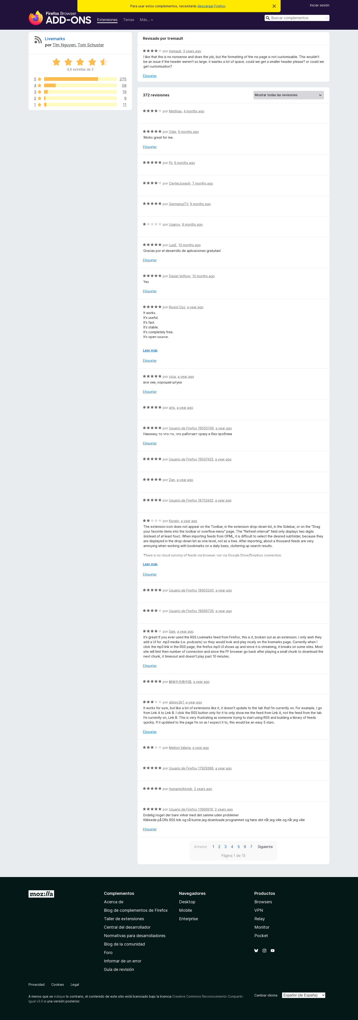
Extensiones (107, 19)
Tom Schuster (91, 44)
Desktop (187, 901)
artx (172, 408)
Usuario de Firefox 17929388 (191, 768)
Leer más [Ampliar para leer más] (150, 350)
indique (59, 996)
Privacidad (37, 984)
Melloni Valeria (180, 748)
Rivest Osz (177, 307)
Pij (170, 163)
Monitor (261, 927)
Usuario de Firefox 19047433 (191, 459)
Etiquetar (150, 76)
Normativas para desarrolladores (135, 935)
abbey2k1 (176, 702)
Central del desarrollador (127, 927)
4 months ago (194, 111)
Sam (172, 631)
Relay (259, 918)
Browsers (263, 901)
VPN (258, 910)
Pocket (261, 935)
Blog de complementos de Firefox (136, 910)
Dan (172, 480)
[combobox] (297, 18)
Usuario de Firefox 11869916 (191, 809)
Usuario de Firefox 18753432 (191, 500)
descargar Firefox (211, 6)
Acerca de (113, 901)
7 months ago (202, 183)
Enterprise (188, 918)
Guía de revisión (119, 969)
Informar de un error (122, 961)
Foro (108, 952)
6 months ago (188, 132)
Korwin (174, 521)
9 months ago (200, 204)
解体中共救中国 (180, 682)
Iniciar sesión (319, 5)
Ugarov (174, 224)
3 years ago (192, 51)
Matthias (175, 111)
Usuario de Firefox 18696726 (191, 611)
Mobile (185, 910)
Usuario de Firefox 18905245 (191, 590)
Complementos (119, 893)
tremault (175, 51)
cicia (172, 376)
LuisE (172, 245)
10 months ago (189, 245)
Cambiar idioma (265, 995)
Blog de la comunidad (124, 944)
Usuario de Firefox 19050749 (191, 428)
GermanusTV (178, 204)
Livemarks (55, 38)
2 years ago (203, 789)
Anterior (200, 846)
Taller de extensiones (124, 918)
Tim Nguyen (64, 44)
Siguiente (265, 846)
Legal (75, 984)
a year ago (195, 307)
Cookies (57, 984)
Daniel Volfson (179, 276)
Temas (128, 19)
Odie (172, 132)
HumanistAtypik (180, 789)
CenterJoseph (179, 183)
